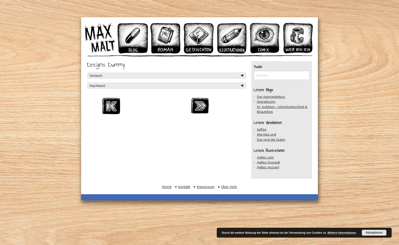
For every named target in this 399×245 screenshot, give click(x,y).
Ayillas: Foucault (268, 162)
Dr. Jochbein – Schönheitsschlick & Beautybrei (282, 109)
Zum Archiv (156, 107)
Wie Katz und (266, 134)
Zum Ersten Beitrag (111, 107)
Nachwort (97, 85)
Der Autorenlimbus (271, 96)
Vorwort (96, 75)
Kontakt (184, 186)
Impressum (206, 186)
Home (167, 186)
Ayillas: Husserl (268, 167)
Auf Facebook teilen (178, 107)
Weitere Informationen (341, 232)
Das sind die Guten (271, 139)
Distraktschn (266, 101)
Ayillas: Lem (265, 157)
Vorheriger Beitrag (133, 107)
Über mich (229, 186)
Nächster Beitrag (200, 107)
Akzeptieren (374, 232)
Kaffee (262, 129)
